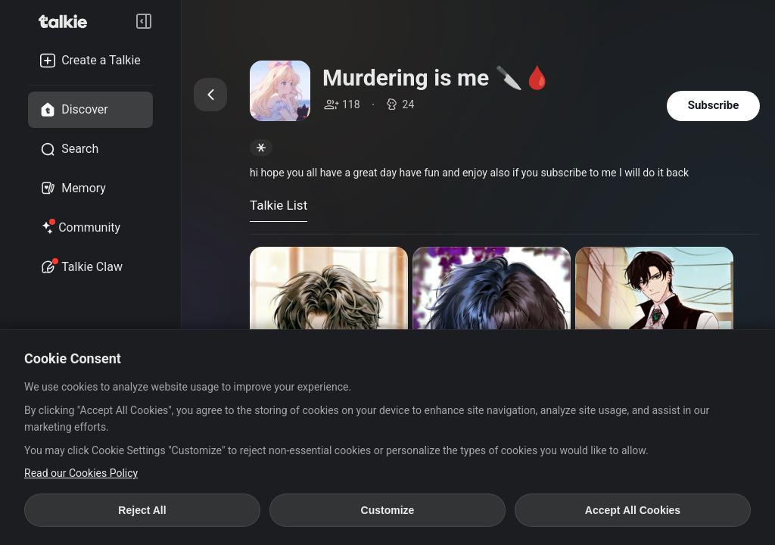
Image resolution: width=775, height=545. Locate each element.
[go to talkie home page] (67, 21)
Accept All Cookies (632, 510)
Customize (388, 510)
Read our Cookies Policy (81, 473)
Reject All (142, 510)
